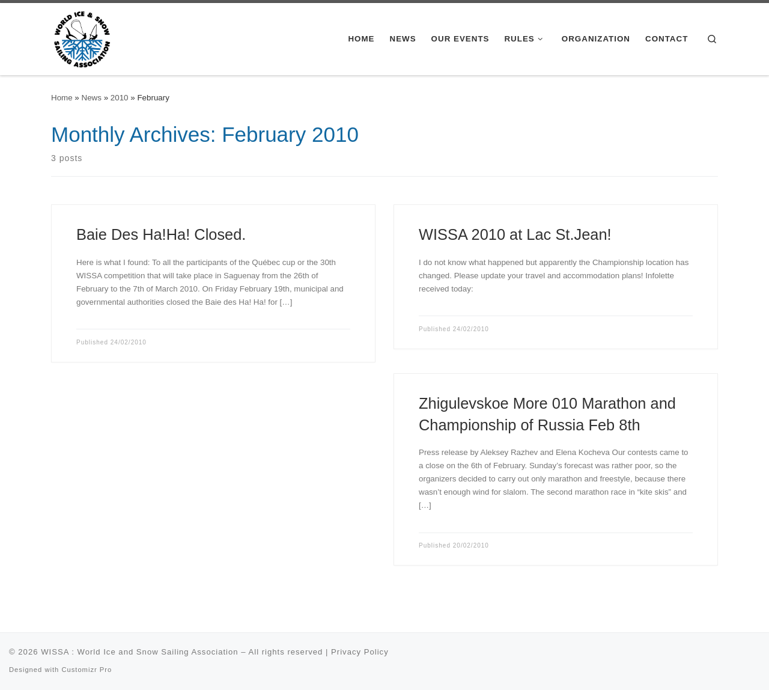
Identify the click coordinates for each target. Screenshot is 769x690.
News (92, 97)
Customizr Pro (86, 669)
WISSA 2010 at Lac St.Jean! (515, 234)
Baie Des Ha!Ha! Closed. (161, 234)
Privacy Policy (360, 651)
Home (62, 97)
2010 (120, 97)
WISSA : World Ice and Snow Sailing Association (139, 651)
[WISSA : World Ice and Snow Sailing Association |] (82, 37)
